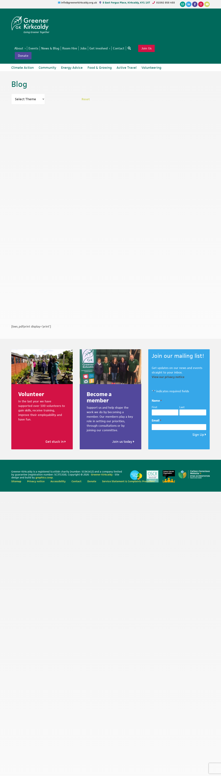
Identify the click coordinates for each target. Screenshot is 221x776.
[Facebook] (195, 4)
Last (182, 407)
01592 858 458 (165, 2)
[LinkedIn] (188, 4)
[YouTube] (207, 4)
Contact (76, 481)
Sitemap (16, 481)
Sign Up (198, 435)
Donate (23, 56)
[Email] (182, 4)
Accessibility (58, 481)
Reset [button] (86, 100)
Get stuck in (55, 442)
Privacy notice (36, 481)
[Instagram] (201, 4)
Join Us (152, 48)
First (154, 407)
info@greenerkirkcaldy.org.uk (79, 2)
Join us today (123, 442)
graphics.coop (44, 478)
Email (156, 421)
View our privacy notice (168, 377)
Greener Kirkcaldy (30, 23)
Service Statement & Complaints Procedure (128, 481)
